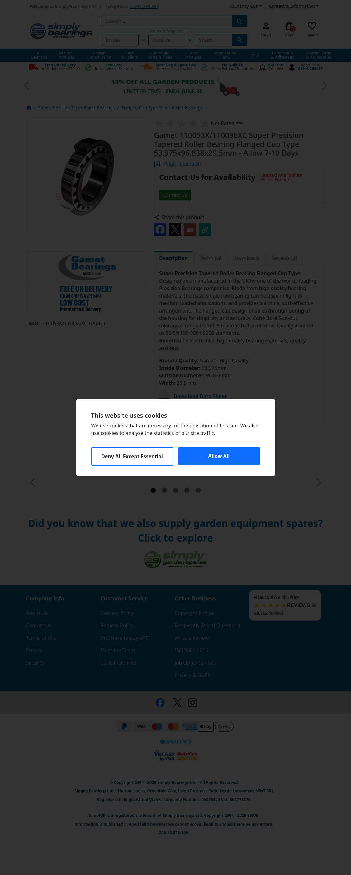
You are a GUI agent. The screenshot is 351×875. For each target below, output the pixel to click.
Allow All (219, 456)
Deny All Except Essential (132, 456)
